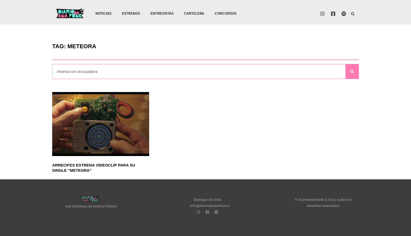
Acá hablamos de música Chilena (91, 206)
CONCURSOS (225, 13)
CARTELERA (194, 13)
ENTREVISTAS (162, 13)
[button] (353, 14)
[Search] (352, 71)
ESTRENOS (131, 13)
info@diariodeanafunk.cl (210, 206)
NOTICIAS (103, 13)
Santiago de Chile (207, 200)
